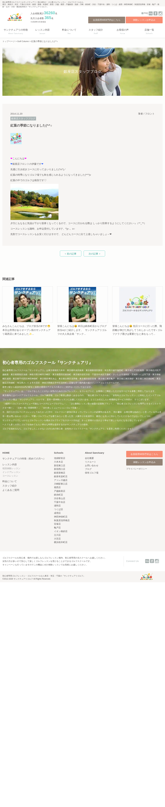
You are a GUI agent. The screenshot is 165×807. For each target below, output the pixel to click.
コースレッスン (10, 475)
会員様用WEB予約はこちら (106, 20)
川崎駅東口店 (60, 483)
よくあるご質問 (10, 490)
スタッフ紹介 (9, 485)
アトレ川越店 (60, 480)
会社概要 (89, 458)
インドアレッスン (11, 472)
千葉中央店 (59, 502)
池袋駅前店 (59, 458)
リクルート (90, 462)
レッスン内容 (9, 464)
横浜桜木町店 (60, 542)
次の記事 (93, 253)
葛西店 (57, 487)
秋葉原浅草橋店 (62, 520)
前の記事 (71, 253)
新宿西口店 (59, 469)
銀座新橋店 (59, 472)
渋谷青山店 (59, 498)
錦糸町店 (58, 494)
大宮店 (57, 538)
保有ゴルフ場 (91, 472)
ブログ (88, 469)
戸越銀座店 (59, 491)
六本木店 (58, 462)
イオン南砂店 (60, 531)
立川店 (57, 535)
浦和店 (57, 505)
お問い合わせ (91, 465)
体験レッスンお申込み (144, 20)
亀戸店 (57, 527)
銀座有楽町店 (60, 476)
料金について (9, 481)
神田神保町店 (60, 516)
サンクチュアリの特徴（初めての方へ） (24, 458)
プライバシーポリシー (136, 469)
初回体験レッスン (11, 468)
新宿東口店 (59, 465)
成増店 (57, 513)
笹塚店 (57, 524)
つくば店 (58, 509)
